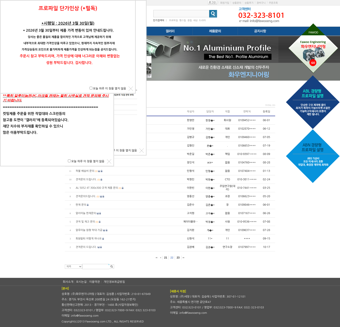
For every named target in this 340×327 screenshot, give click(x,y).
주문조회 (273, 3)
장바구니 (261, 3)
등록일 (266, 111)
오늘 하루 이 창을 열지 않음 (120, 150)
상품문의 (236, 3)
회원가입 (224, 3)
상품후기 (249, 3)
